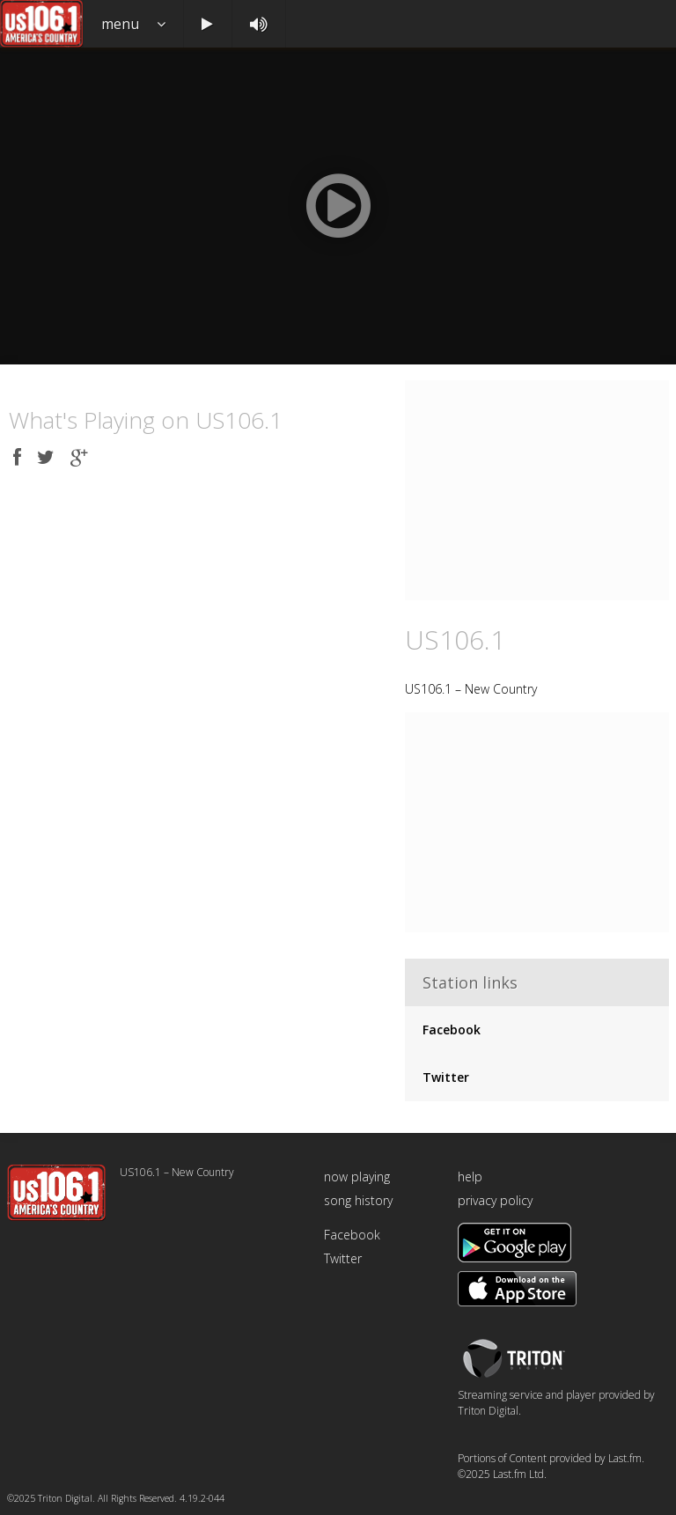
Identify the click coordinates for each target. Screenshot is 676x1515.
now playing (357, 1176)
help (470, 1176)
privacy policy (495, 1200)
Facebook (451, 1029)
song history (358, 1200)
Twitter (445, 1077)
